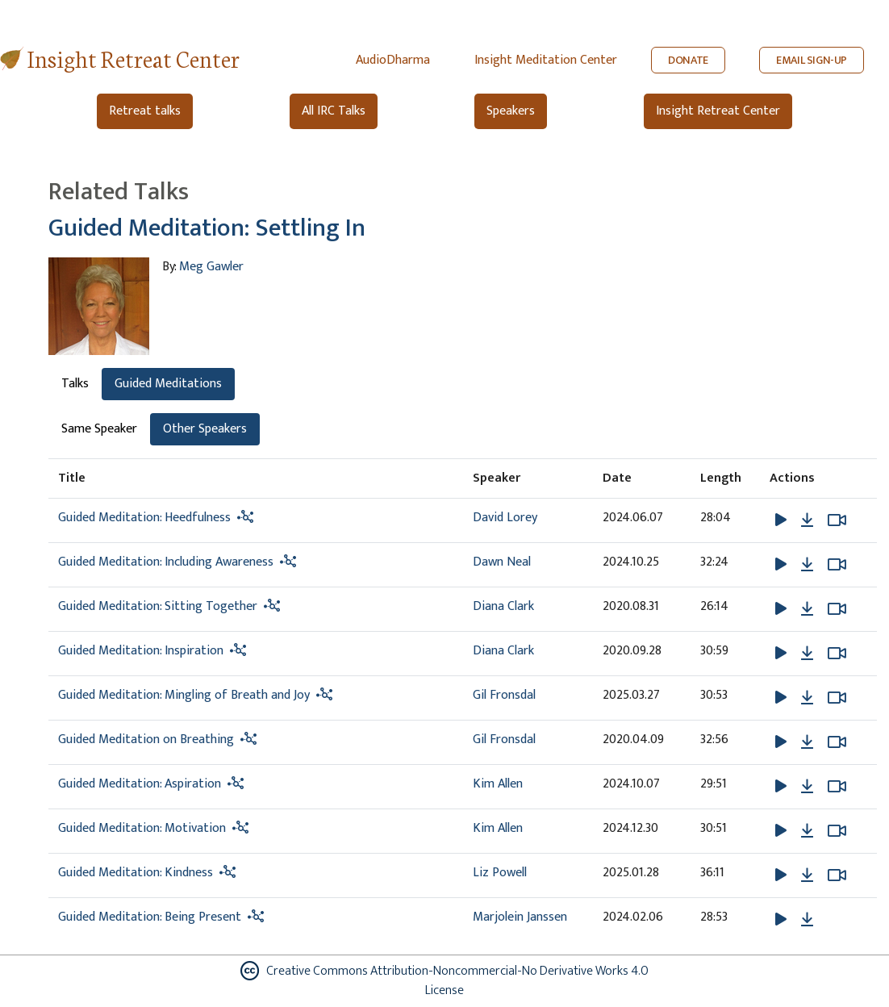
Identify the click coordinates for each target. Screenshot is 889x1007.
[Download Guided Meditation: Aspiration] (807, 787)
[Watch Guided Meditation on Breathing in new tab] (837, 742)
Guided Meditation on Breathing (146, 739)
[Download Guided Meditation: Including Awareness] (807, 565)
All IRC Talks (333, 111)
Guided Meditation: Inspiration (140, 651)
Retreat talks (145, 111)
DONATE (688, 60)
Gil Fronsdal (504, 695)
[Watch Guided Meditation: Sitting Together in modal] (837, 609)
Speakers (510, 111)
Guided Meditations (168, 384)
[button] (782, 519)
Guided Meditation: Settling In (206, 228)
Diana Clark (503, 606)
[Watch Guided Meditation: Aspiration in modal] (837, 787)
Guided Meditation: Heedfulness (144, 518)
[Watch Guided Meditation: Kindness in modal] (837, 875)
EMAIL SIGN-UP (811, 60)
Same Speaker (99, 429)
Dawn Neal (502, 562)
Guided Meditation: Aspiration (139, 784)
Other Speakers (205, 429)
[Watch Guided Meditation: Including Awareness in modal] (837, 565)
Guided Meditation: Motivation (142, 828)
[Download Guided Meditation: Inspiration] (807, 653)
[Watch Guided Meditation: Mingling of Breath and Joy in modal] (837, 698)
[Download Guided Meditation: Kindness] (807, 875)
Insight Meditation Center (545, 60)
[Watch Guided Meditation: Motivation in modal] (837, 831)
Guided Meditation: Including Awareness (165, 562)
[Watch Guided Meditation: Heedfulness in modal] (837, 520)
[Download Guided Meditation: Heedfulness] (807, 520)
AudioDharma (393, 60)
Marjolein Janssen (520, 917)
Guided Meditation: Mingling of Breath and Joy (184, 695)
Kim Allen (498, 784)
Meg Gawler (211, 267)
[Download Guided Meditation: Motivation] (807, 831)
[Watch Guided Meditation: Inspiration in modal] (837, 653)
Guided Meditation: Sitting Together (157, 606)
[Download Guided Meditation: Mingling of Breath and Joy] (807, 698)
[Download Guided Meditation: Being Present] (807, 920)
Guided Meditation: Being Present (149, 917)
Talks (75, 384)
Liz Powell (500, 873)
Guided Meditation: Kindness (135, 873)
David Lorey (505, 518)
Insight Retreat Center (133, 57)
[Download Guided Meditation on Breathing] (807, 742)
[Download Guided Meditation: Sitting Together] (807, 609)
